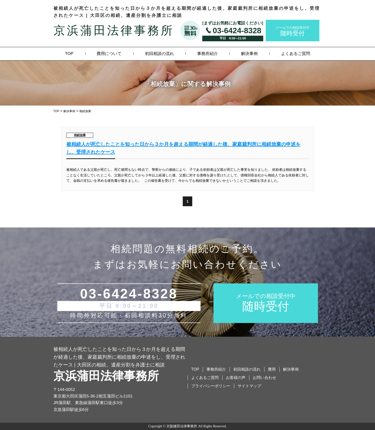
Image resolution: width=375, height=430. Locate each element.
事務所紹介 (207, 53)
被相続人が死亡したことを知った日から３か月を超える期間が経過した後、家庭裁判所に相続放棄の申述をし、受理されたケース (183, 148)
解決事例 (249, 53)
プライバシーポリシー (210, 386)
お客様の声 (235, 378)
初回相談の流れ (159, 53)
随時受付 (292, 31)
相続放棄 (80, 135)
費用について (109, 53)
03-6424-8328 (237, 30)
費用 (272, 369)
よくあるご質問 (295, 53)
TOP (69, 53)
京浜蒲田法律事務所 (113, 30)
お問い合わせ (264, 378)
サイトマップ (249, 386)
